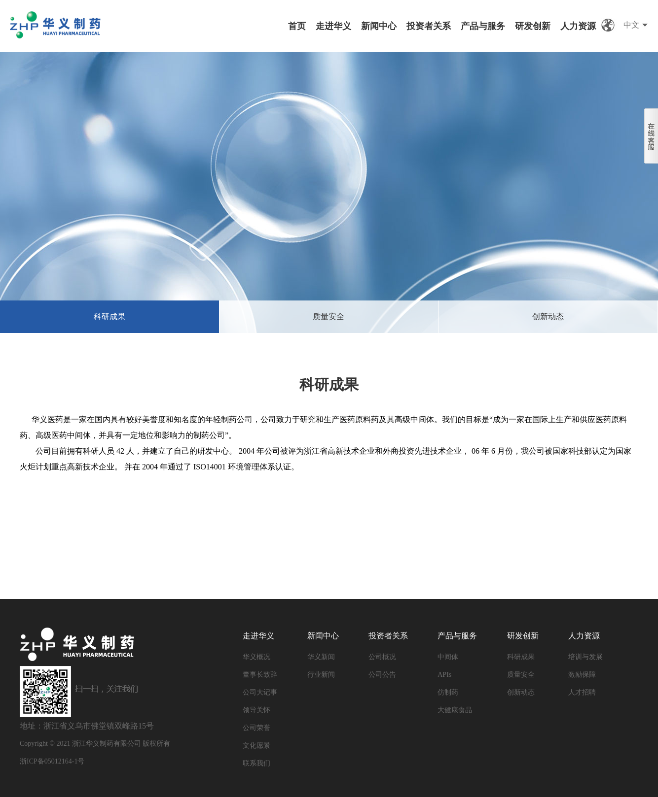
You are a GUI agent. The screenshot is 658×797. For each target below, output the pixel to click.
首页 (297, 26)
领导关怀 (256, 710)
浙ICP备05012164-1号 (52, 761)
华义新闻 (321, 657)
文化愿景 (256, 745)
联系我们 (256, 763)
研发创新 (532, 26)
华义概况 (256, 657)
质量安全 (328, 316)
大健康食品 (455, 710)
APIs (444, 674)
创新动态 (548, 316)
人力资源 (578, 26)
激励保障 (582, 674)
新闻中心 (379, 26)
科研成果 (109, 316)
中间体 (448, 657)
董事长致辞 (260, 674)
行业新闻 (321, 674)
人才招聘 (582, 692)
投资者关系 (428, 26)
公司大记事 (260, 692)
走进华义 (333, 26)
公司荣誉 (256, 727)
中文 (631, 25)
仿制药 (448, 692)
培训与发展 (585, 657)
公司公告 (382, 674)
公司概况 (382, 657)
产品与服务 (483, 26)
